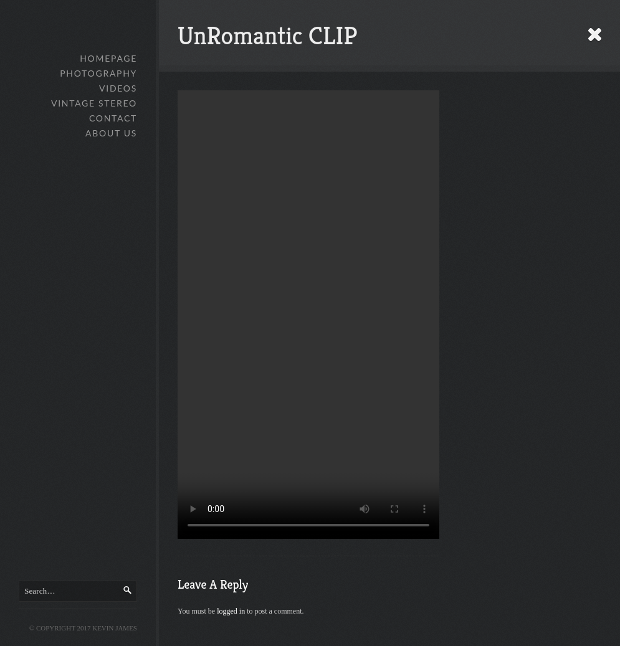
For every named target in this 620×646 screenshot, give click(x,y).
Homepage (108, 58)
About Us (111, 133)
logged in (231, 611)
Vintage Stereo (94, 103)
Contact (113, 118)
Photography (98, 73)
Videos (118, 88)
